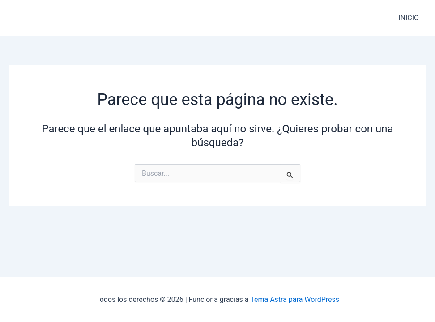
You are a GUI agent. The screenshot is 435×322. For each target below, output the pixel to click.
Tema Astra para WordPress (294, 299)
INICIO (408, 17)
